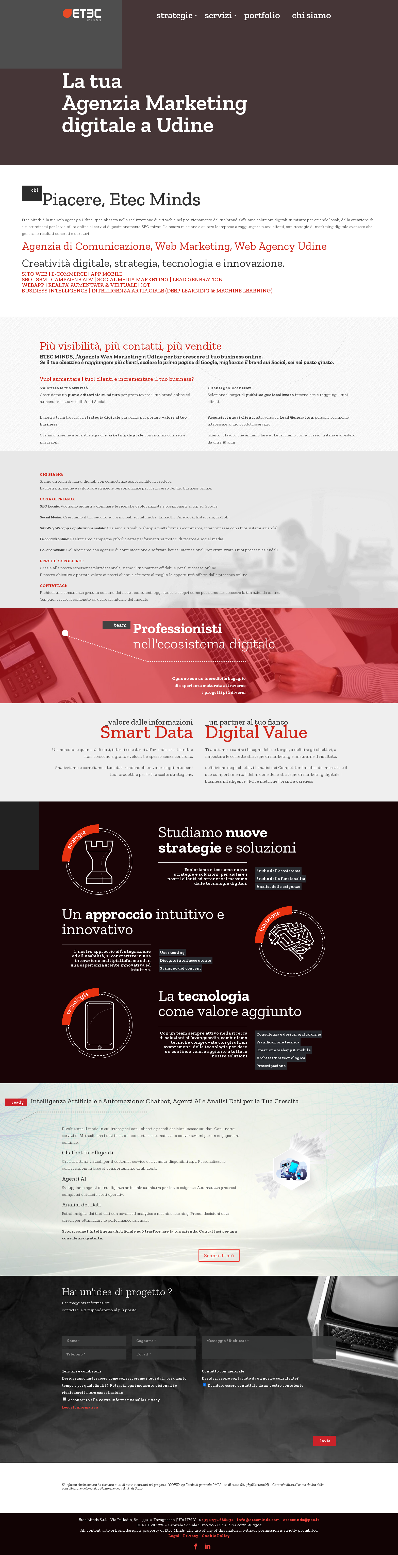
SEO (27, 279)
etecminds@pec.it (301, 1519)
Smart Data (146, 732)
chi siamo (311, 15)
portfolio (262, 15)
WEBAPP (33, 285)
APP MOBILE (106, 273)
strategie (175, 15)
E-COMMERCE (69, 273)
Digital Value (256, 732)
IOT (145, 285)
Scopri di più (219, 1255)
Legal (173, 1535)
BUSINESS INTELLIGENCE (54, 290)
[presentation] (100, 1426)
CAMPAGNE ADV (72, 279)
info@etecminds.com (258, 1519)
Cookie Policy (216, 1535)
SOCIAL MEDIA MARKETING (133, 279)
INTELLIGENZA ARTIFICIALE (127, 290)
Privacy (190, 1535)
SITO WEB (34, 273)
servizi (218, 15)
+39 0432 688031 (217, 1519)
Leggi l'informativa (80, 1407)
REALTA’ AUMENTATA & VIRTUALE (92, 285)
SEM (41, 279)
